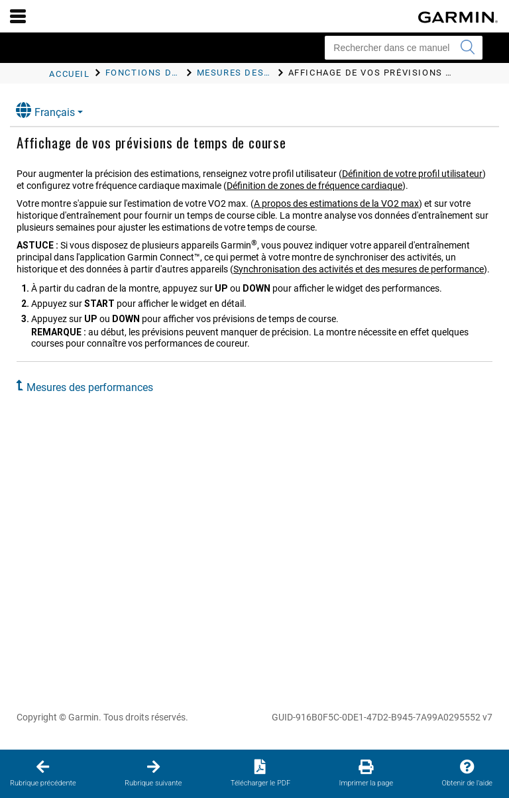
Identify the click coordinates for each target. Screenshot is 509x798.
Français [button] (45, 110)
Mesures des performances (90, 387)
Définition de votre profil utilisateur (412, 173)
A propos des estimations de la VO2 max (336, 203)
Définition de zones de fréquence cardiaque (314, 185)
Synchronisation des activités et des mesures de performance (358, 269)
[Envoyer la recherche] (467, 48)
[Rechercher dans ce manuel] (403, 48)
